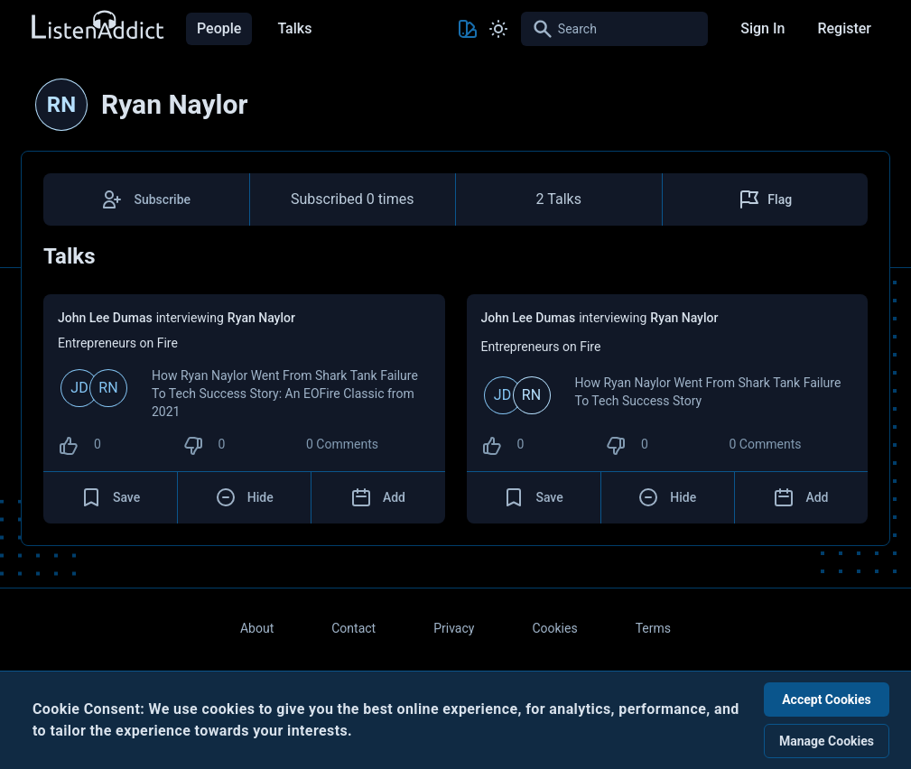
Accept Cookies (826, 699)
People (219, 28)
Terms (653, 628)
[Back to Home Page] (96, 25)
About (257, 628)
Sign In (762, 28)
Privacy (453, 628)
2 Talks (558, 199)
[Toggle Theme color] (467, 29)
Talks (294, 28)
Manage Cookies (826, 741)
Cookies (554, 628)
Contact (353, 628)
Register (844, 28)
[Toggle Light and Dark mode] (498, 29)
